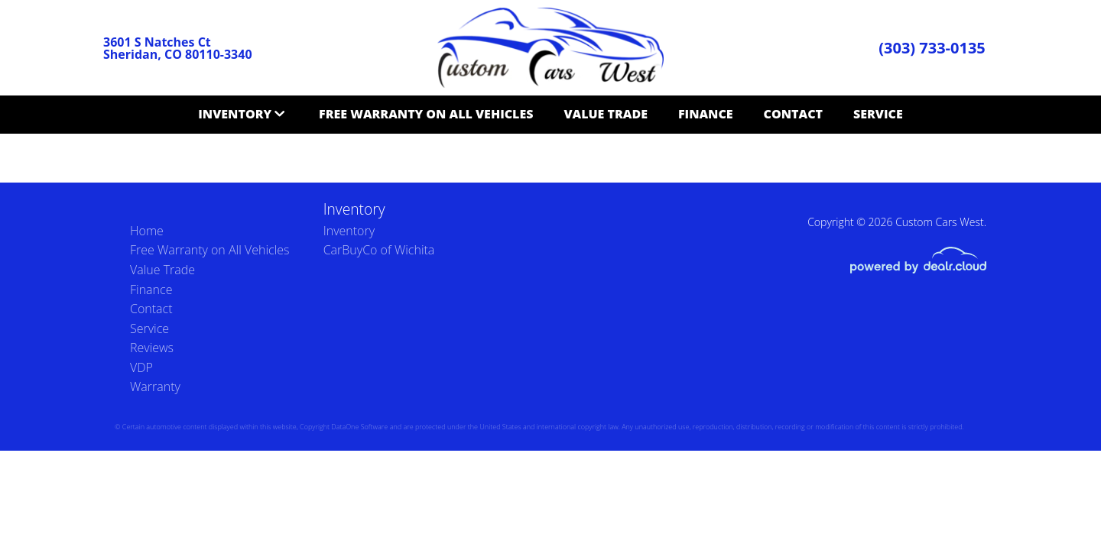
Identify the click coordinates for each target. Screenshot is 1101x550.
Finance (705, 113)
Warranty (155, 386)
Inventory (234, 113)
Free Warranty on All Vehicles (426, 113)
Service (878, 113)
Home (147, 230)
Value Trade (605, 113)
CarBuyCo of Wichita (379, 249)
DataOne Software (359, 427)
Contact (793, 113)
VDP (141, 367)
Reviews (152, 347)
